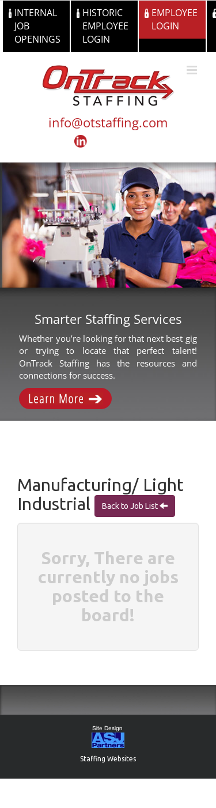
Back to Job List (131, 506)
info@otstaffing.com (108, 122)
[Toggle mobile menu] (193, 70)
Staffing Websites (108, 758)
